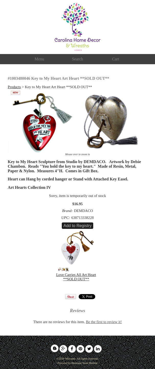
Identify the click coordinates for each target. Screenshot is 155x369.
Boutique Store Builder (84, 362)
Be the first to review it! (104, 322)
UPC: (65, 218)
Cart (115, 59)
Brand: (67, 211)
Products (14, 87)
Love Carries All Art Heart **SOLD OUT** (76, 277)
